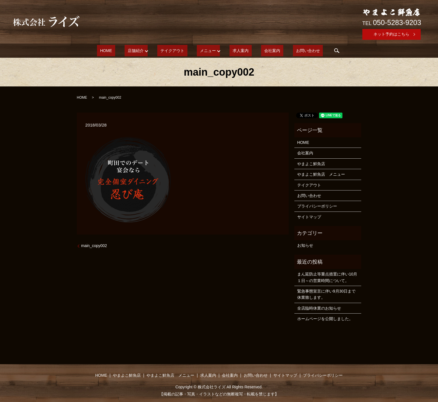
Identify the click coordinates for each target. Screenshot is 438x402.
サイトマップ (309, 217)
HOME (121, 50)
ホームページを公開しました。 (325, 318)
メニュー (208, 50)
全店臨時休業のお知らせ (319, 308)
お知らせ (305, 245)
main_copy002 (94, 245)
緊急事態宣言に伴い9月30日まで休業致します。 (326, 294)
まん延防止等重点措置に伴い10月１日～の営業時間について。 (327, 277)
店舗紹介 (145, 50)
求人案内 (237, 50)
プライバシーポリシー (317, 206)
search (318, 50)
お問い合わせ (292, 50)
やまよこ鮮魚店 (311, 163)
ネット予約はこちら (391, 34)
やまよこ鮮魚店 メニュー (321, 174)
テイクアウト (179, 50)
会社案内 (263, 50)
